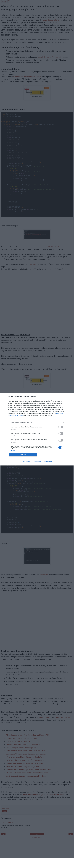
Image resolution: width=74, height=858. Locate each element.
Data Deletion (26, 461)
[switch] (60, 427)
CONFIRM (23, 454)
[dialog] (37, 429)
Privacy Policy (48, 461)
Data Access (37, 461)
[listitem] (37, 423)
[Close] (70, 396)
